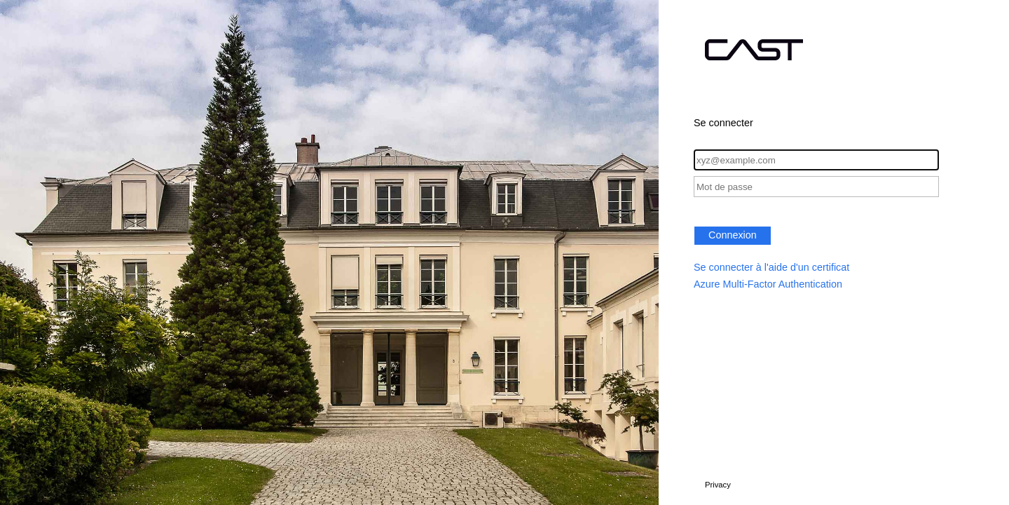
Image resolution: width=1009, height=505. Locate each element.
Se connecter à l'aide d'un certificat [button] (771, 267)
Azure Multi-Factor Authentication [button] (768, 284)
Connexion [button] (732, 235)
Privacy (718, 484)
